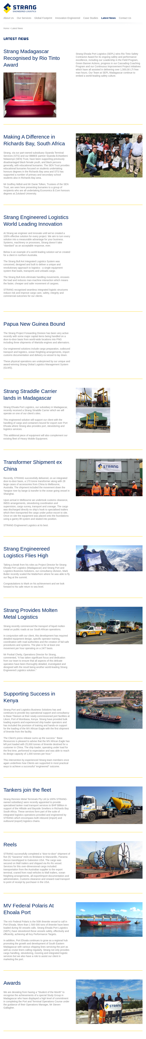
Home (6, 28)
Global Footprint (43, 18)
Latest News (108, 18)
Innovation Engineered (67, 18)
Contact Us (125, 18)
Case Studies (90, 18)
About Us (8, 18)
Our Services (24, 18)
